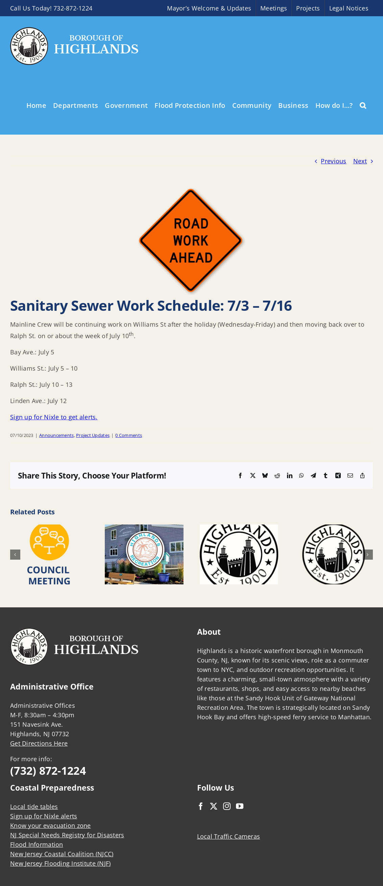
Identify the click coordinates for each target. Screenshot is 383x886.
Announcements (56, 435)
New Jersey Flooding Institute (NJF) (60, 863)
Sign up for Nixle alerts (43, 816)
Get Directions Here (39, 743)
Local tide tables (34, 806)
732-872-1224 (72, 8)
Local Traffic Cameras (228, 836)
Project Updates (93, 435)
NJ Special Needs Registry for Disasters (67, 835)
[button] (363, 104)
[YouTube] (239, 806)
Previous (333, 161)
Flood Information (36, 844)
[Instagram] (227, 806)
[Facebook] (201, 806)
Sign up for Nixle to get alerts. (54, 417)
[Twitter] (213, 806)
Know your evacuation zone (50, 825)
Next (360, 161)
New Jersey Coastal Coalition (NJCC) (61, 854)
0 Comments (128, 435)
